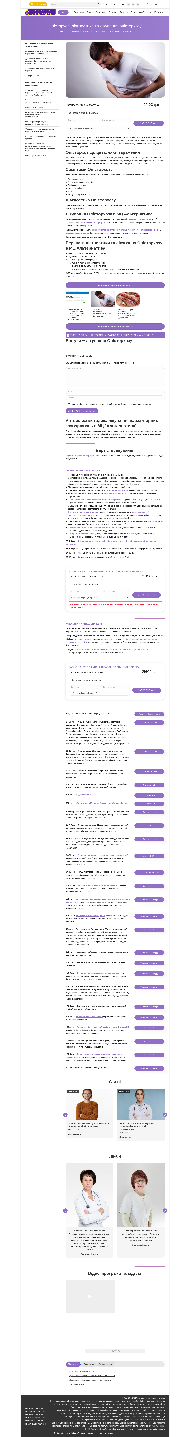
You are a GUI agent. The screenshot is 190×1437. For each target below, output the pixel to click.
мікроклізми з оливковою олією (142, 229)
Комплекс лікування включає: (83, 112)
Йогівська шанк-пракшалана (89, 1016)
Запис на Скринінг (149, 722)
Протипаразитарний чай (35, 155)
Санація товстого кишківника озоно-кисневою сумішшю (95, 499)
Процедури (89, 1364)
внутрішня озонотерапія (77, 233)
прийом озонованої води (115, 493)
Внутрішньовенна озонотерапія (83, 512)
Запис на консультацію (149, 872)
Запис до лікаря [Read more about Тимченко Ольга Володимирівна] (89, 1254)
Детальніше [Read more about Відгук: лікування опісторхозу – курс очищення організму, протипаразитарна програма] (74, 320)
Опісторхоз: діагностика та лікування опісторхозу (102, 311)
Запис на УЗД (149, 785)
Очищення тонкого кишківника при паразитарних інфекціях (39, 130)
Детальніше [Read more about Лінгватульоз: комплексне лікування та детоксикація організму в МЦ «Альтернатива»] (125, 1137)
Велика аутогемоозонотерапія (90, 915)
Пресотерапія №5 (141, 649)
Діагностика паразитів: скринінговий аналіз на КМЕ (92, 1375)
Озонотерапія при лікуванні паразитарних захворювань (36, 122)
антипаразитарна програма (93, 222)
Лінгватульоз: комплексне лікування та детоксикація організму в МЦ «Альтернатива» (137, 1126)
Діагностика (73, 1364)
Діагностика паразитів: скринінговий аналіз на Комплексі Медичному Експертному (40, 61)
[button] (65, 1115)
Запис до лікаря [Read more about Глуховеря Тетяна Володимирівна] (140, 1245)
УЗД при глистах (76, 1384)
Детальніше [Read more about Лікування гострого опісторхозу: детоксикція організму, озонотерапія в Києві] (124, 318)
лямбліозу (133, 219)
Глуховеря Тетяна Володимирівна (141, 1230)
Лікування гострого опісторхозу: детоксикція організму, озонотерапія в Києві (127, 312)
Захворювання (105, 1364)
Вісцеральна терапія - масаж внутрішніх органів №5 (103, 855)
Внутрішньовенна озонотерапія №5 (93, 649)
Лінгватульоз (73, 1091)
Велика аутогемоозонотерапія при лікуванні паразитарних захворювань (40, 101)
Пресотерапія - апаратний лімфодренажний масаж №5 (103, 1027)
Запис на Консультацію (149, 714)
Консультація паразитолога (81, 1371)
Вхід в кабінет (153, 4)
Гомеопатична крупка (34, 107)
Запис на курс (149, 812)
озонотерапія (99, 229)
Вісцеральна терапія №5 (121, 649)
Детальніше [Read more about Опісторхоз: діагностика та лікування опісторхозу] (99, 316)
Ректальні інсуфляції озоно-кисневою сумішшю (41, 137)
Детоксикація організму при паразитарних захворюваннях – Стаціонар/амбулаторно (38, 92)
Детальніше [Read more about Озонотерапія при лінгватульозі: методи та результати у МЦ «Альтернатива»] (74, 1134)
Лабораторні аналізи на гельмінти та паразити (90, 1380)
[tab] (115, 335)
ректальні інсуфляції (117, 229)
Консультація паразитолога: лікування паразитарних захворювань (41, 52)
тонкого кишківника (119, 490)
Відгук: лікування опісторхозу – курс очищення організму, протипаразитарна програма (76, 313)
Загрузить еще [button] (115, 1351)
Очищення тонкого (83, 639)
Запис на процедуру (149, 899)
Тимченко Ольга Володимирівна (89, 1230)
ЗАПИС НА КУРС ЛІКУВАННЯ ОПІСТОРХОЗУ (115, 285)
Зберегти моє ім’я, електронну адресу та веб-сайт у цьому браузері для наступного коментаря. (110, 404)
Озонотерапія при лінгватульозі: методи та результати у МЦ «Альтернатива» (88, 1125)
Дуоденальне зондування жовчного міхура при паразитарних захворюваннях (40, 114)
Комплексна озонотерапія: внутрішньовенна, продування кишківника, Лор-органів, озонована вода (40, 147)
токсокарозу (145, 219)
